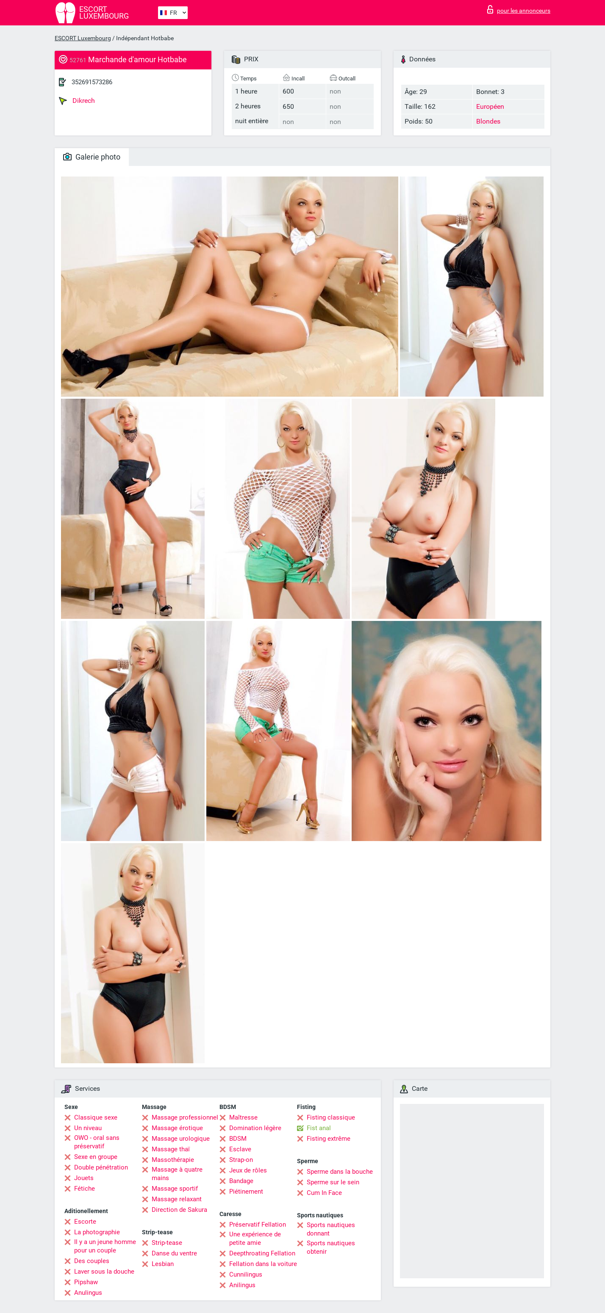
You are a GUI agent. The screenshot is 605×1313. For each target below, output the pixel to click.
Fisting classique (331, 1117)
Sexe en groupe (95, 1157)
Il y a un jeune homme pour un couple (105, 1246)
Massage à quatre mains (177, 1174)
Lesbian (163, 1264)
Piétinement (246, 1191)
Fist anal (319, 1128)
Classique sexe (95, 1117)
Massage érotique (177, 1128)
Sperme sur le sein (333, 1182)
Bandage (241, 1181)
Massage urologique (181, 1138)
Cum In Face (324, 1193)
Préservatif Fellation (257, 1224)
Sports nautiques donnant (331, 1229)
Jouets (84, 1178)
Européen (490, 106)
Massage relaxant (177, 1199)
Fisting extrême (328, 1138)
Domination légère (255, 1128)
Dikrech (77, 101)
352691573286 (92, 82)
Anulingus (88, 1292)
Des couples (91, 1261)
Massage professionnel (185, 1117)
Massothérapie (173, 1160)
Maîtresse (243, 1117)
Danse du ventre (174, 1253)
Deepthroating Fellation (262, 1253)
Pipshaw (86, 1282)
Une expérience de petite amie (255, 1238)
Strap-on (241, 1160)
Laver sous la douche (104, 1271)
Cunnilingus (245, 1274)
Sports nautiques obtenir (331, 1247)
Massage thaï (171, 1149)
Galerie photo (91, 156)
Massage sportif (175, 1188)
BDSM (238, 1138)
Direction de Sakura (179, 1210)
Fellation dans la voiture (263, 1264)
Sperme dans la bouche (340, 1171)
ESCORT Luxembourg (83, 38)
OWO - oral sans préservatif (96, 1142)
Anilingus (242, 1285)
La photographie (97, 1232)
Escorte (85, 1221)
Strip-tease (167, 1243)
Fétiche (84, 1188)
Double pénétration (101, 1167)
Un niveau (88, 1128)
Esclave (240, 1149)
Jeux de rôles (248, 1170)
